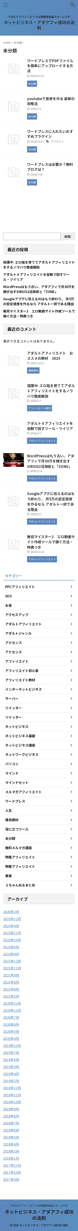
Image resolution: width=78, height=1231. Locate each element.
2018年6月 (11, 1130)
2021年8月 (11, 982)
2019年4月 (11, 1073)
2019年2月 (11, 1080)
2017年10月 (12, 1172)
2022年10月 (12, 939)
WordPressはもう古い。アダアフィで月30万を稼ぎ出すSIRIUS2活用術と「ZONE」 (39, 289)
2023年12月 (12, 918)
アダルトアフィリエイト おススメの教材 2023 (50, 355)
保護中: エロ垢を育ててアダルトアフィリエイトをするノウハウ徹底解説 (39, 265)
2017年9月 (11, 1179)
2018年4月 (11, 1144)
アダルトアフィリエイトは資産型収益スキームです (39, 1205)
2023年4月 (11, 925)
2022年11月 (12, 932)
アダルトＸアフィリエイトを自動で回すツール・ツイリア (50, 426)
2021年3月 (11, 996)
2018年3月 (11, 1151)
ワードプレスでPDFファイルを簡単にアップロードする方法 (50, 65)
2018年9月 (11, 1108)
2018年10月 (12, 1101)
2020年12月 (12, 1003)
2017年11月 (12, 1165)
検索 (67, 236)
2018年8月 (11, 1116)
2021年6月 (11, 989)
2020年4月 (11, 1038)
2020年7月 (11, 1017)
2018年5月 (11, 1137)
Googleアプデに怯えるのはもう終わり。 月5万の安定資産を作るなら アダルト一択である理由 (38, 301)
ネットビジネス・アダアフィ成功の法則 (39, 25)
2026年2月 (11, 911)
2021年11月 (12, 968)
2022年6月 (11, 946)
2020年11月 (12, 1010)
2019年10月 (12, 1045)
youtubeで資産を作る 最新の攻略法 (51, 101)
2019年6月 (11, 1059)
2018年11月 (12, 1094)
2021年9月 (11, 975)
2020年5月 (11, 1031)
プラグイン (57, 141)
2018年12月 (12, 1087)
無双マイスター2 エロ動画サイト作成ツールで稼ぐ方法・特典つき (51, 542)
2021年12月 (12, 961)
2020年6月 (11, 1024)
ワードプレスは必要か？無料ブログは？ (50, 167)
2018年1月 (11, 1158)
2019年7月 (11, 1052)
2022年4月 (11, 953)
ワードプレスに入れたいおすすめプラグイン (50, 134)
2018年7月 (11, 1123)
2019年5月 (11, 1066)
